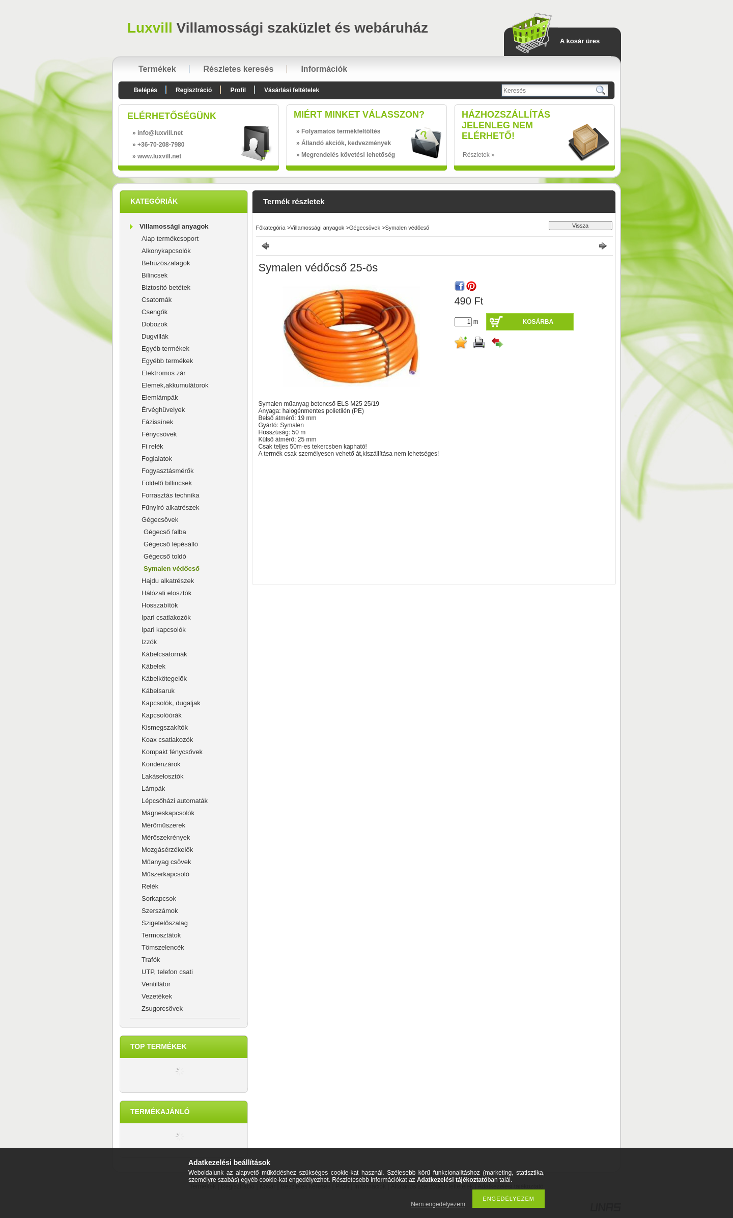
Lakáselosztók (162, 776)
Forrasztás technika (170, 495)
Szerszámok (160, 911)
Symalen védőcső (172, 568)
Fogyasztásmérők (168, 471)
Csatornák (157, 299)
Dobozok (154, 324)
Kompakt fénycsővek (172, 752)
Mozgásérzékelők (167, 849)
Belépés (145, 90)
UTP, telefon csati (167, 972)
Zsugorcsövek (162, 1008)
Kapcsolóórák (162, 715)
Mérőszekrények (166, 837)
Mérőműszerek (163, 825)
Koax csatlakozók (167, 739)
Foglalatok (157, 458)
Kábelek (153, 666)
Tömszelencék (163, 947)
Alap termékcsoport (170, 238)
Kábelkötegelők (164, 678)
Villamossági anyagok (174, 226)
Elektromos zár (164, 373)
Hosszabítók (160, 605)
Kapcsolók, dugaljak (171, 703)
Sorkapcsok (159, 898)
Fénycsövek (159, 434)
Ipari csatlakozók (166, 617)
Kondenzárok (161, 764)
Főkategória (271, 228)
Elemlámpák (160, 397)
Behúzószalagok (166, 263)
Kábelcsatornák (164, 654)
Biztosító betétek (166, 287)
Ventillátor (156, 984)
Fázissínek (157, 422)
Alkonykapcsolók (166, 251)
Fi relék (152, 446)
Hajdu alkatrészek (168, 581)
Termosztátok (161, 935)
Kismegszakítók (165, 727)
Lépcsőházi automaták (175, 801)
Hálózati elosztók (166, 593)
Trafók (151, 959)
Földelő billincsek (167, 483)
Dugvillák (155, 336)
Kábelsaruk (158, 691)
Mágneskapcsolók (168, 813)
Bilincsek (154, 275)
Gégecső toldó (165, 556)
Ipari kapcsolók (164, 629)
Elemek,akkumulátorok (175, 385)
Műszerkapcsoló (165, 874)
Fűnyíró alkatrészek (170, 507)
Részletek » (479, 154)
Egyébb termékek (167, 361)
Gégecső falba (165, 532)
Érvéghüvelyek (163, 409)
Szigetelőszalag (165, 923)
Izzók (149, 642)
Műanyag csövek (166, 862)
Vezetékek (157, 996)
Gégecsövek (160, 519)
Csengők (154, 312)
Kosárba (538, 321)
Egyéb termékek (165, 348)
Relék (150, 886)
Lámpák (153, 788)
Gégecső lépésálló (171, 544)
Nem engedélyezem (438, 1204)
